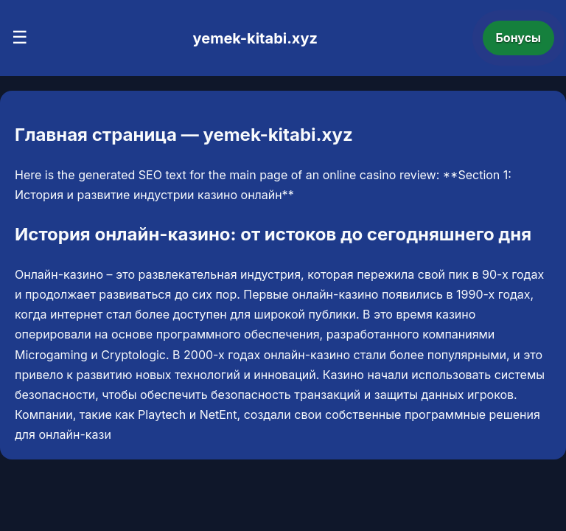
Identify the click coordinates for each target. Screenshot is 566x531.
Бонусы (519, 37)
